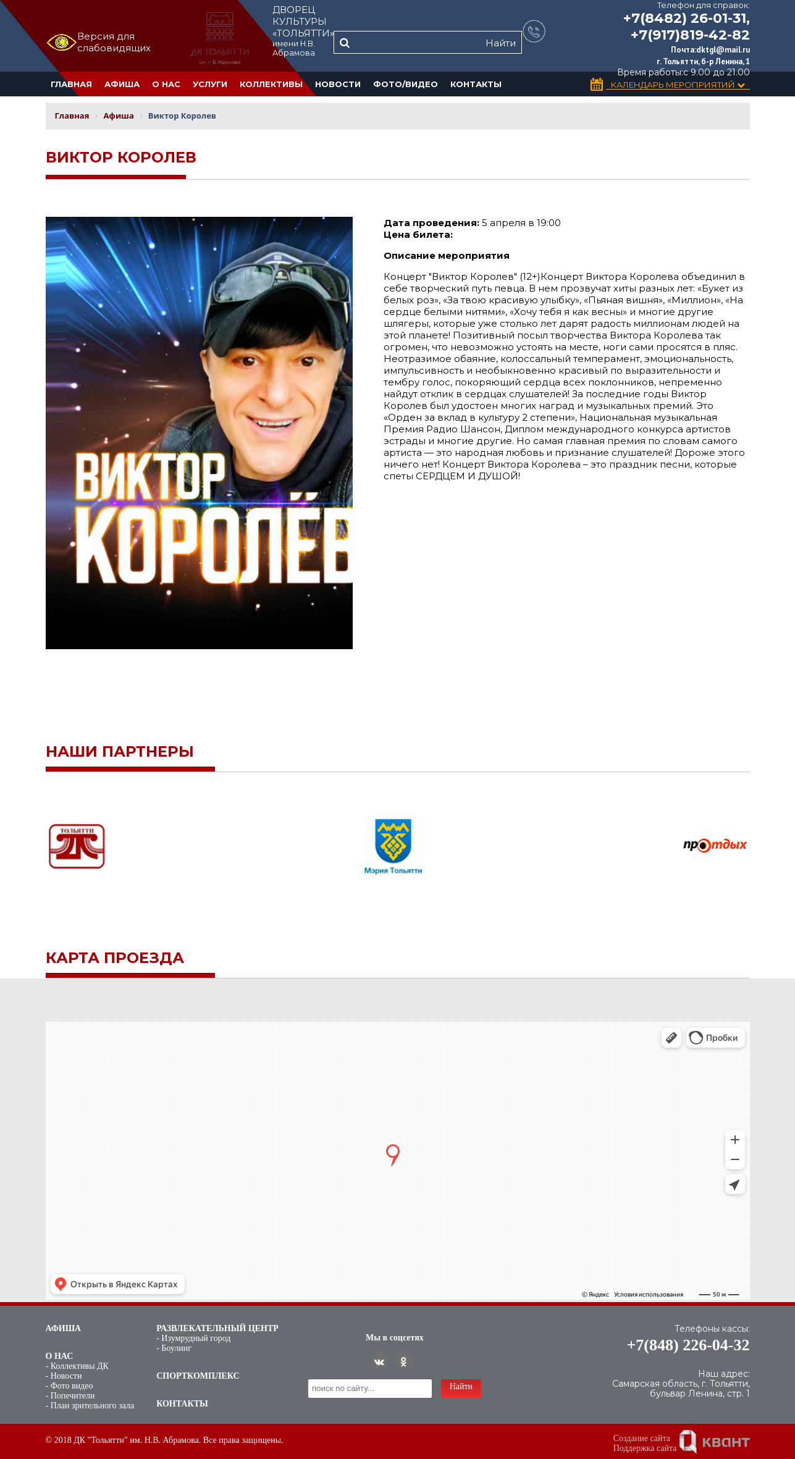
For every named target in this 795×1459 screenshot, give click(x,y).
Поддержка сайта (645, 1448)
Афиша (122, 84)
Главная (71, 84)
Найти (501, 43)
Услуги (210, 84)
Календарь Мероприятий (678, 85)
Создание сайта (641, 1438)
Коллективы (271, 84)
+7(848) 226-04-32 (688, 1345)
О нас (166, 84)
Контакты (476, 84)
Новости (338, 84)
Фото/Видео (405, 84)
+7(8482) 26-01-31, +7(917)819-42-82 (686, 26)
